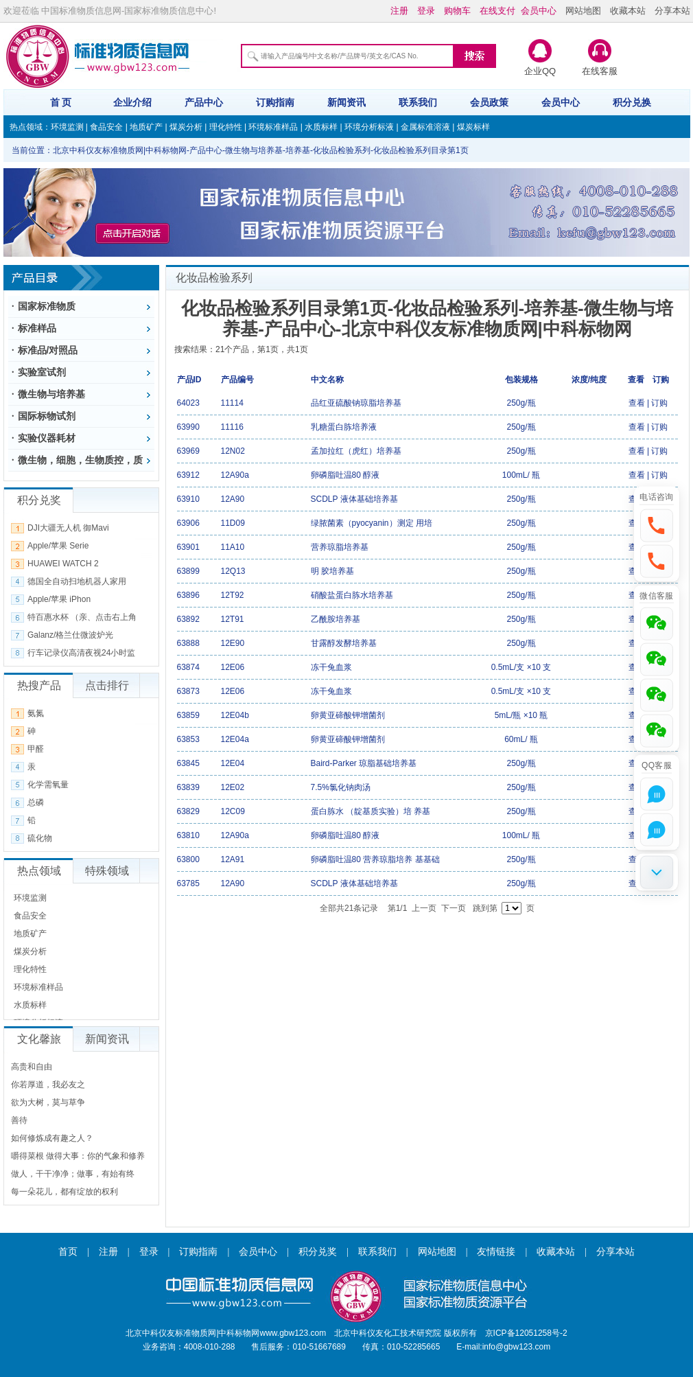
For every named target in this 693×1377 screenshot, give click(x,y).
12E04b (235, 715)
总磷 (35, 802)
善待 (19, 1120)
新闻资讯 (346, 102)
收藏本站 (628, 10)
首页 (68, 1252)
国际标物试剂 (46, 415)
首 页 (61, 102)
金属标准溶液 (425, 127)
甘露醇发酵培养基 (344, 643)
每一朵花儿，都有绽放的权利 (64, 1191)
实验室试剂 (42, 372)
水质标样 (321, 127)
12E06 (233, 667)
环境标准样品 (273, 127)
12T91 (232, 619)
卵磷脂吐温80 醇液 (345, 475)
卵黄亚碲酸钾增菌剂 (348, 715)
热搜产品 (39, 685)
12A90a (235, 475)
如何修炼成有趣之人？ (52, 1138)
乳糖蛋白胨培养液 (344, 427)
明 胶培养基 (332, 571)
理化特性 (225, 127)
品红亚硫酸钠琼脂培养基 (356, 403)
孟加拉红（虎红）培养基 (356, 451)
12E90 (233, 643)
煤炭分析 (185, 127)
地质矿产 (146, 127)
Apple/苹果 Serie (58, 546)
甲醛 (35, 749)
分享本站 (672, 10)
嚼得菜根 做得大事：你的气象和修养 (78, 1156)
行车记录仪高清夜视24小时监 (81, 653)
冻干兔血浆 (331, 667)
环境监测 (67, 127)
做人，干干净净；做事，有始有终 (72, 1174)
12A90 (233, 499)
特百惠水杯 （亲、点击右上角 (82, 617)
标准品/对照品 (48, 350)
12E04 (233, 763)
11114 (232, 403)
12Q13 (233, 571)
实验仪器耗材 (46, 437)
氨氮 (35, 713)
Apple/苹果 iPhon (59, 599)
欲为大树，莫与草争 (48, 1102)
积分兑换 (632, 102)
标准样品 (37, 328)
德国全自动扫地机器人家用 (76, 581)
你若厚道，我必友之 (48, 1084)
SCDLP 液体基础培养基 (354, 499)
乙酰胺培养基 (335, 619)
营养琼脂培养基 (339, 547)
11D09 (233, 523)
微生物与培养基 (51, 394)
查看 (637, 403)
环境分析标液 (369, 127)
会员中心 (560, 102)
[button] (656, 525)
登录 (148, 1252)
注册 (108, 1252)
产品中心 (204, 102)
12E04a (235, 739)
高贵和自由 (31, 1067)
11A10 (233, 547)
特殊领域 (107, 871)
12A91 (233, 859)
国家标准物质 (46, 306)
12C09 (233, 811)
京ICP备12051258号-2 (526, 1333)
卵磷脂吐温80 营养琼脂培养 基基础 (375, 859)
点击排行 (107, 685)
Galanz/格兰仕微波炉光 (70, 635)
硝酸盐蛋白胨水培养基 (352, 595)
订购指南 (275, 102)
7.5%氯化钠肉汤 (341, 787)
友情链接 (496, 1252)
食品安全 (106, 127)
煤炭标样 (473, 127)
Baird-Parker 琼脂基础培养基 (364, 763)
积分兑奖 (317, 1252)
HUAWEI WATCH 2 (63, 563)
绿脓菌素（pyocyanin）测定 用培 (371, 523)
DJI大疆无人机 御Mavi (68, 528)
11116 (232, 427)
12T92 (232, 595)
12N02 (233, 451)
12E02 (233, 787)
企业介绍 (132, 102)
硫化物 (39, 838)
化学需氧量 (48, 784)
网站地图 (583, 10)
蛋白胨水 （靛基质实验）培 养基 (371, 811)
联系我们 (418, 102)
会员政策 (489, 102)
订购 (659, 403)
